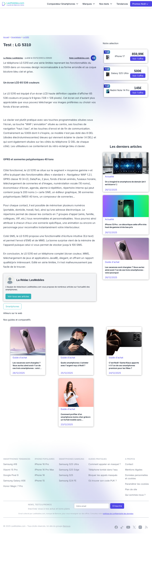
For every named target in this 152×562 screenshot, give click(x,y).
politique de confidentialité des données (118, 514)
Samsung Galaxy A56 (14, 480)
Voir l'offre (137, 58)
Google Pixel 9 (10, 475)
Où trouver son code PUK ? (102, 480)
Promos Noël (140, 3)
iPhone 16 (40, 475)
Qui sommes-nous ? (135, 494)
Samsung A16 (10, 464)
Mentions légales (133, 469)
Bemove (66, 526)
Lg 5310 (26, 37)
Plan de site (131, 489)
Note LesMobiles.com (82, 58)
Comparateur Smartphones (62, 3)
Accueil (6, 37)
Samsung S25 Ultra (69, 464)
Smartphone (16, 37)
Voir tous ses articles (18, 296)
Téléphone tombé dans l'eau (103, 469)
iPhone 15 (40, 480)
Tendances (122, 3)
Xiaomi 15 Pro (10, 469)
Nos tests (105, 3)
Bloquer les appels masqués (102, 475)
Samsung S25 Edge (69, 469)
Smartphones (12, 306)
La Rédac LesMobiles (13, 58)
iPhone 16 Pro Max (44, 469)
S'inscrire (117, 506)
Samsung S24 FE (67, 480)
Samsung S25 (66, 475)
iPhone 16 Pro (42, 464)
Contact (129, 464)
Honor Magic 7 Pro (13, 486)
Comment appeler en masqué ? (104, 464)
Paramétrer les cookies (137, 484)
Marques (89, 3)
